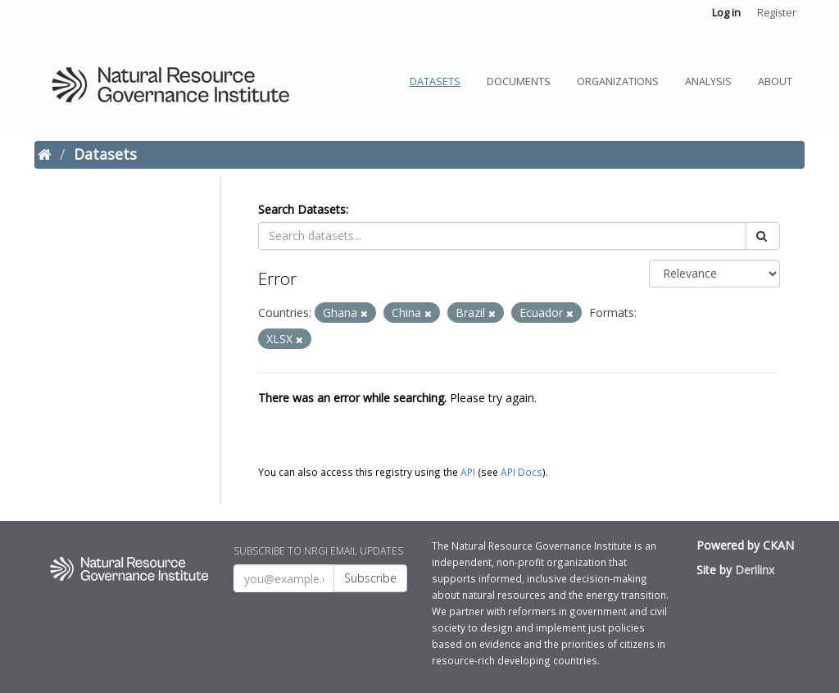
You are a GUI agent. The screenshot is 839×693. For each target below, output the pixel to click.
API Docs (521, 471)
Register (776, 12)
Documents (519, 81)
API (467, 471)
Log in (726, 12)
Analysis (708, 81)
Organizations (618, 81)
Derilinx (754, 570)
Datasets (435, 81)
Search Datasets (302, 209)
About (775, 81)
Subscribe (370, 578)
